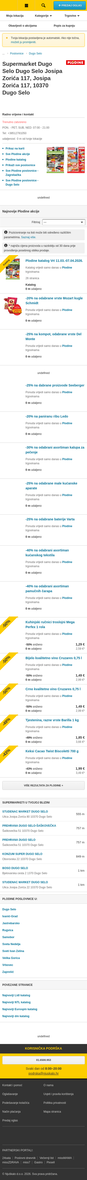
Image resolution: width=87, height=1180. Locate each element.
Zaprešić (8, 972)
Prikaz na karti (15, 148)
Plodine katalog (16, 159)
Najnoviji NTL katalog (16, 1002)
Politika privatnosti (55, 1102)
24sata (6, 1158)
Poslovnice (16, 53)
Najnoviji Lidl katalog (16, 995)
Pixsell (51, 1162)
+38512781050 (17, 133)
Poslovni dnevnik (25, 1158)
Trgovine (70, 15)
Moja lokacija (15, 15)
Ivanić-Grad (10, 916)
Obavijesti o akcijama (22, 25)
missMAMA (65, 1158)
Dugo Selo (35, 53)
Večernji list (47, 1158)
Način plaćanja (11, 1111)
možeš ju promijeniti (23, 42)
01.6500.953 (43, 1060)
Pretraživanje (43, 5)
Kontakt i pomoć (12, 1085)
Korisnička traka (26, 5)
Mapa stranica (52, 1111)
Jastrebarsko (11, 923)
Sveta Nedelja (11, 944)
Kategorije (42, 15)
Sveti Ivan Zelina (13, 951)
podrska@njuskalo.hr (44, 1073)
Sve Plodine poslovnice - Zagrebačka (22, 173)
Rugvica (7, 930)
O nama (49, 1085)
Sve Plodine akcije (18, 154)
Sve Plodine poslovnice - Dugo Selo (22, 182)
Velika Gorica (11, 958)
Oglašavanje (10, 1094)
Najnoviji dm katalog (15, 1016)
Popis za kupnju (64, 25)
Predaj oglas (10, 1120)
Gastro (38, 1162)
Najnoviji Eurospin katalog (19, 1009)
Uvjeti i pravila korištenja (59, 1094)
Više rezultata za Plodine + (43, 785)
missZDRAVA (10, 1162)
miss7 (26, 1162)
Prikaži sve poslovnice (20, 165)
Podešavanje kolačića (15, 1102)
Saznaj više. (28, 237)
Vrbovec (7, 965)
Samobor (8, 937)
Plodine (67, 267)
